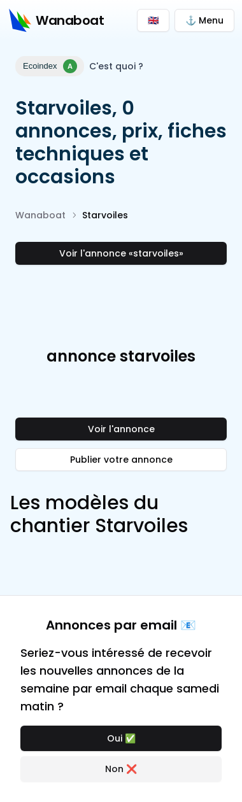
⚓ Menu (204, 20)
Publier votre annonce (121, 459)
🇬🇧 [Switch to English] (153, 20)
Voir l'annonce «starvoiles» (121, 253)
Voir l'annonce (121, 429)
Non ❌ (121, 769)
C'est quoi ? (116, 66)
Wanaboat (40, 215)
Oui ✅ (121, 738)
